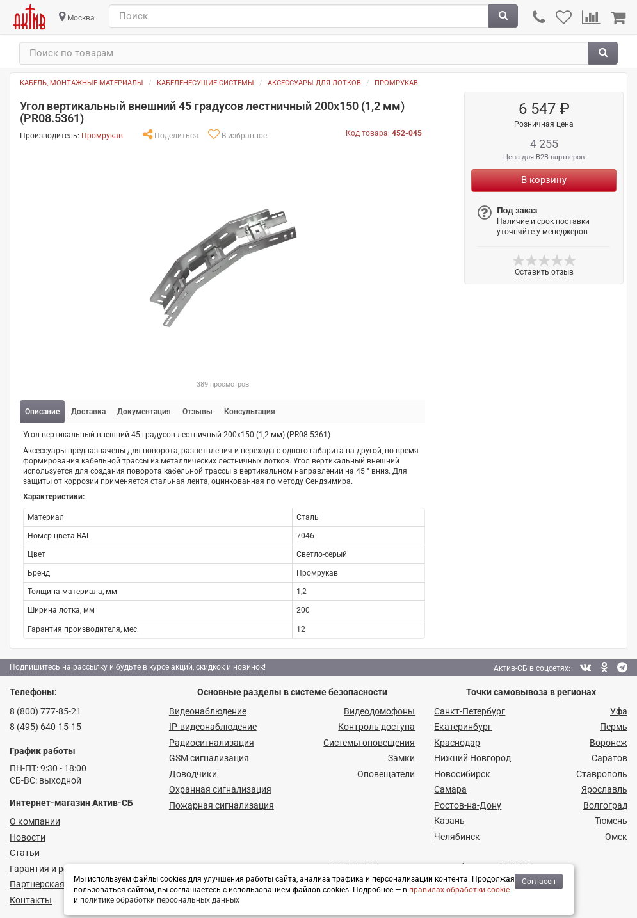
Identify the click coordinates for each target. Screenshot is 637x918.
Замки (401, 758)
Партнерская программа (62, 884)
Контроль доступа (376, 726)
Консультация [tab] (249, 411)
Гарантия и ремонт (49, 869)
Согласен (539, 881)
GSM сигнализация (209, 758)
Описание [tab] (42, 411)
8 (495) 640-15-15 (45, 726)
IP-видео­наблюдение (213, 726)
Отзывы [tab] (197, 411)
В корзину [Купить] (544, 180)
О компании (35, 821)
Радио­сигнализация (211, 742)
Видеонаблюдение (207, 711)
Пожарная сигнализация (221, 805)
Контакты (31, 900)
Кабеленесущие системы (205, 83)
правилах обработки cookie (459, 889)
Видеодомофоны (379, 711)
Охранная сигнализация (220, 789)
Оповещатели (386, 774)
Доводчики (193, 774)
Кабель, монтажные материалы (81, 83)
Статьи (25, 853)
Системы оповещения (369, 742)
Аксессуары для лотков (314, 83)
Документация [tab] (144, 411)
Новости (27, 837)
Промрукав (396, 83)
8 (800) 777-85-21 (45, 711)
